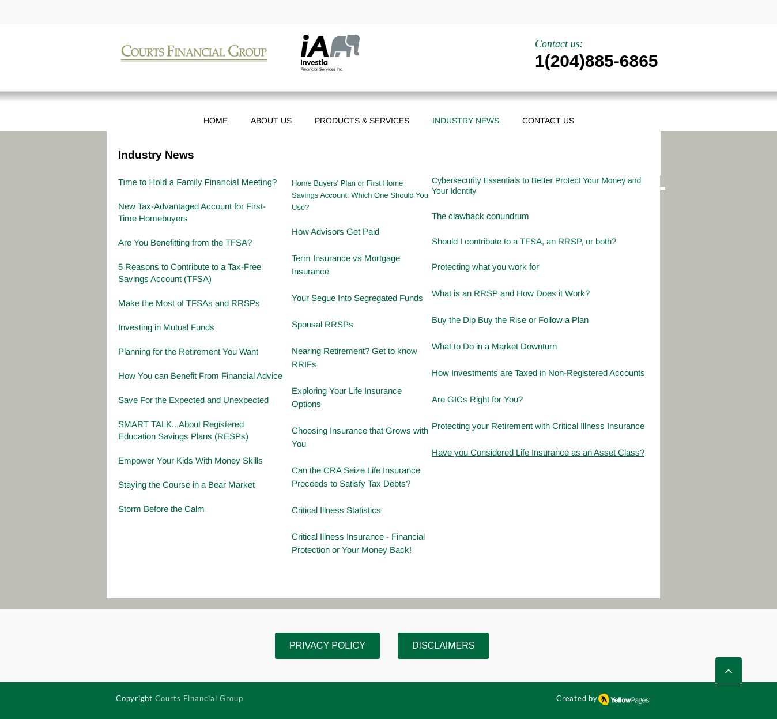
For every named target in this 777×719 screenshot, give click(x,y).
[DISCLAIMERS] (443, 646)
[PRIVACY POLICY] (327, 646)
